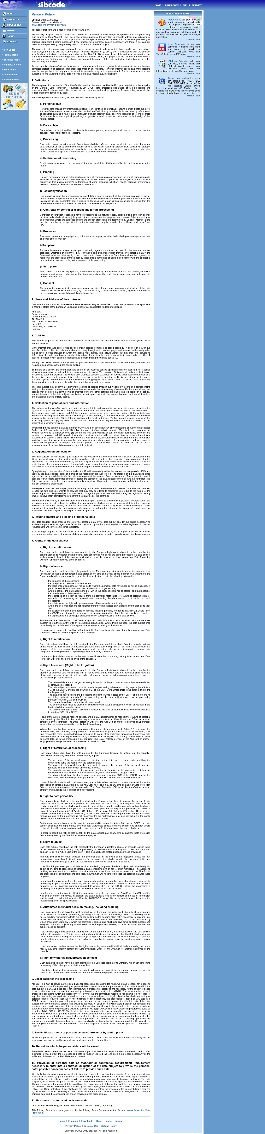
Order (99, 1121)
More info (193, 39)
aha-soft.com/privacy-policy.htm (49, 25)
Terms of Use (91, 1126)
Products (73, 1121)
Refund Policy (109, 1126)
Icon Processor (176, 44)
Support (119, 1121)
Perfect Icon (174, 78)
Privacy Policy (73, 1126)
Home (62, 1121)
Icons (109, 1121)
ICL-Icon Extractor (178, 61)
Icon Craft (173, 19)
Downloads (87, 1121)
